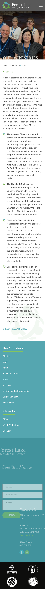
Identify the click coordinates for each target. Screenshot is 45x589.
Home (5, 65)
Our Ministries (14, 65)
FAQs (5, 419)
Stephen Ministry (11, 396)
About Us (9, 411)
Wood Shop (8, 402)
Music (5, 379)
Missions (7, 385)
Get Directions (37, 535)
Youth (5, 362)
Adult (5, 367)
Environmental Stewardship (16, 391)
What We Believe (11, 425)
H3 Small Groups (11, 373)
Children (7, 356)
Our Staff (7, 430)
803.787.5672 (37, 545)
